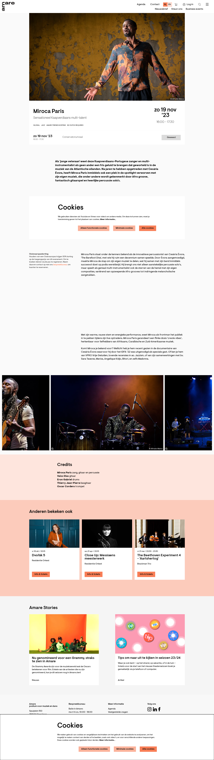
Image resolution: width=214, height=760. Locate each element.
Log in (188, 4)
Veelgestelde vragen (118, 712)
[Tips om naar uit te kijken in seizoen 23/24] (150, 634)
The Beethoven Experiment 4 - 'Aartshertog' (159, 557)
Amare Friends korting (56, 125)
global (36, 125)
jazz (43, 125)
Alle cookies (148, 228)
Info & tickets (41, 574)
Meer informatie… (108, 219)
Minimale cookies (124, 228)
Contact (155, 4)
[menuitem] (161, 9)
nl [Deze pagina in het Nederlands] (165, 5)
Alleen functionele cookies (94, 228)
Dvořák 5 (38, 555)
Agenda (141, 4)
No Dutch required (75, 125)
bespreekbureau (60, 265)
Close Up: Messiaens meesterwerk (100, 557)
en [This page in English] (169, 5)
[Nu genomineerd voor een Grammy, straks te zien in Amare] (64, 634)
